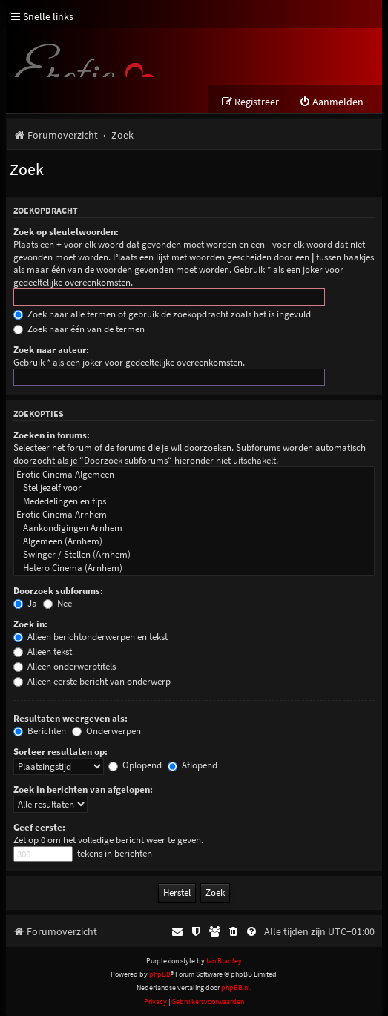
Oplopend (135, 765)
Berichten (39, 731)
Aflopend (192, 765)
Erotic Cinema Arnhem (194, 514)
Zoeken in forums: (51, 435)
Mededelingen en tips (194, 501)
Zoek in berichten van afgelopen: (83, 789)
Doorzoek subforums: (58, 590)
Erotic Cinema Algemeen (194, 474)
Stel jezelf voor (194, 488)
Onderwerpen (106, 731)
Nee (57, 603)
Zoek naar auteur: (51, 349)
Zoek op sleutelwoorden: (66, 231)
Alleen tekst (42, 651)
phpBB (160, 974)
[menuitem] (331, 101)
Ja (25, 603)
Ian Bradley (224, 961)
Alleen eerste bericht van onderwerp (92, 681)
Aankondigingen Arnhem (194, 528)
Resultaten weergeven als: (70, 718)
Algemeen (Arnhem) (194, 541)
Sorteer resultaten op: (60, 751)
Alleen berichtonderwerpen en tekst (90, 636)
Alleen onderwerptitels (64, 666)
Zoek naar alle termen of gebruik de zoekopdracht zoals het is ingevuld (162, 314)
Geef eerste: (39, 827)
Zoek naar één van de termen (79, 329)
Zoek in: (30, 624)
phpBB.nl (235, 987)
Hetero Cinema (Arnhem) (194, 568)
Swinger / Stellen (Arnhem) (194, 554)
